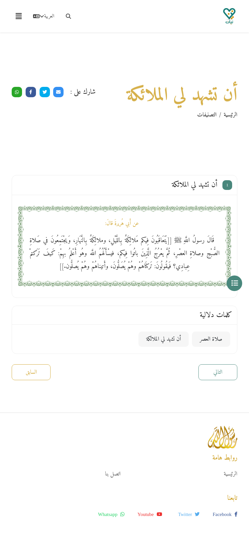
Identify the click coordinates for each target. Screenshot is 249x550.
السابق (31, 372)
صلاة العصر (211, 339)
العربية (43, 16)
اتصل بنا (113, 474)
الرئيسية (230, 115)
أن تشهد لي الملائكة (163, 339)
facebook (225, 514)
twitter (189, 514)
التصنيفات (207, 115)
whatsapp (111, 514)
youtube (149, 514)
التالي (217, 372)
